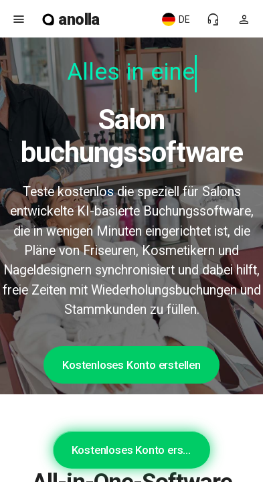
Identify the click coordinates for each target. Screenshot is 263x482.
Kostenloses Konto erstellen (131, 365)
